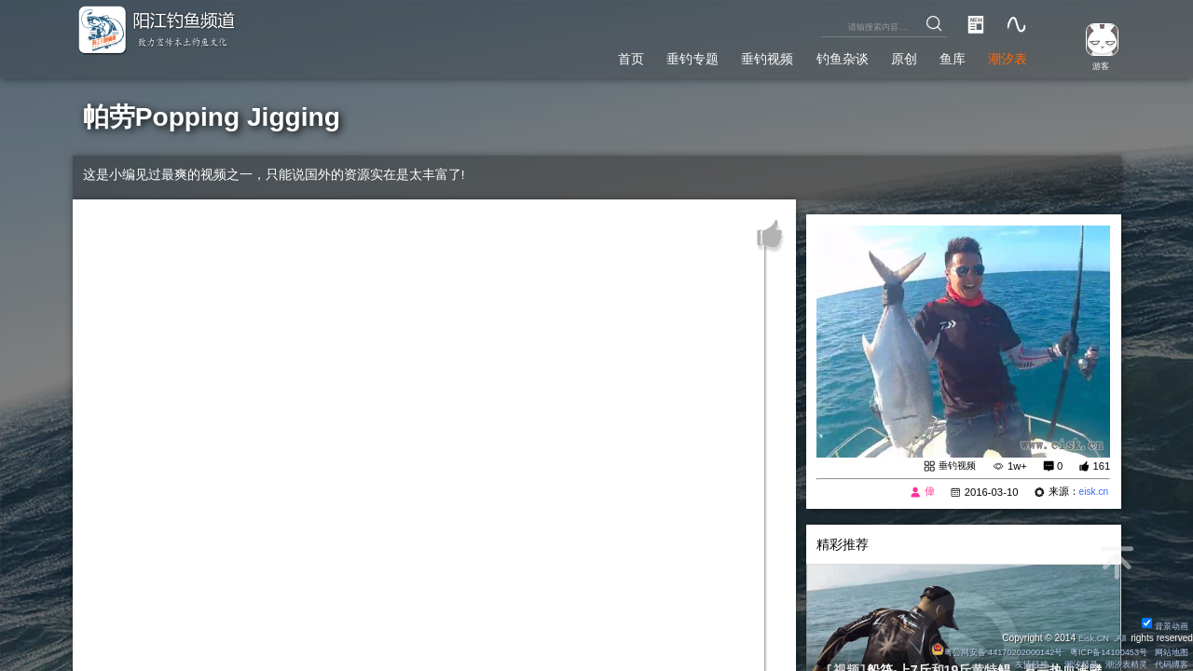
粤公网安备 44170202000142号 (978, 651)
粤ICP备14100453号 (1100, 651)
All (1120, 637)
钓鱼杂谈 (818, 55)
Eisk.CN (1090, 637)
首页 (581, 55)
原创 (887, 55)
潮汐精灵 (1070, 664)
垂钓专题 (649, 55)
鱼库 (942, 55)
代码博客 (1168, 664)
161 (1101, 466)
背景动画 (1162, 625)
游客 (1096, 65)
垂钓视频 (734, 55)
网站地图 (1168, 651)
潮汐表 (1003, 55)
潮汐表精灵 (1119, 664)
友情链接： (1019, 664)
